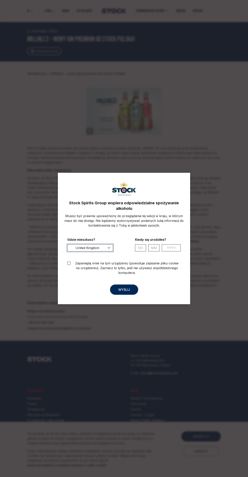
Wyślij (124, 290)
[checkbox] (68, 263)
